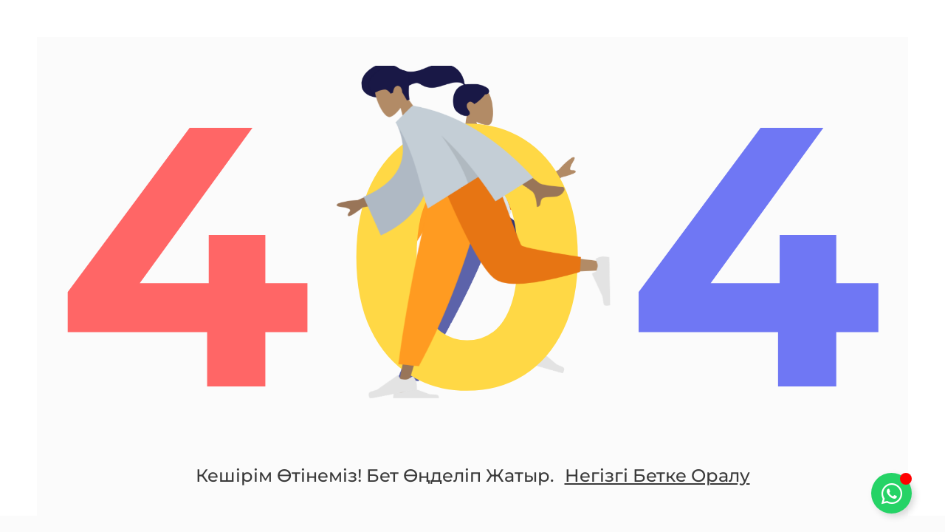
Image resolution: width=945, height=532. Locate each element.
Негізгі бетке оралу (657, 475)
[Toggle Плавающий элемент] (891, 493)
